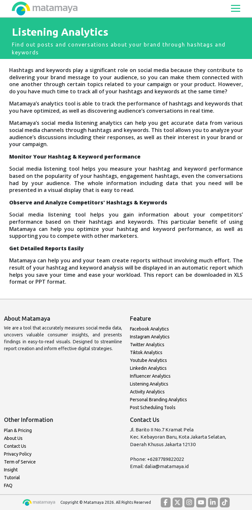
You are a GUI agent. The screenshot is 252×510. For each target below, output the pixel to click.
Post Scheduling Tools (153, 407)
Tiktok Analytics (146, 352)
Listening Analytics (149, 384)
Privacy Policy (18, 454)
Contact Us (15, 446)
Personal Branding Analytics (158, 399)
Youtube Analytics (148, 360)
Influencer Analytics (150, 376)
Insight (11, 469)
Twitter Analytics (147, 344)
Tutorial (12, 477)
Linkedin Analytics (148, 368)
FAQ (8, 485)
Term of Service (20, 461)
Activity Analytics (147, 391)
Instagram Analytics (150, 336)
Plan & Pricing (18, 430)
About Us (13, 438)
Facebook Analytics (149, 328)
